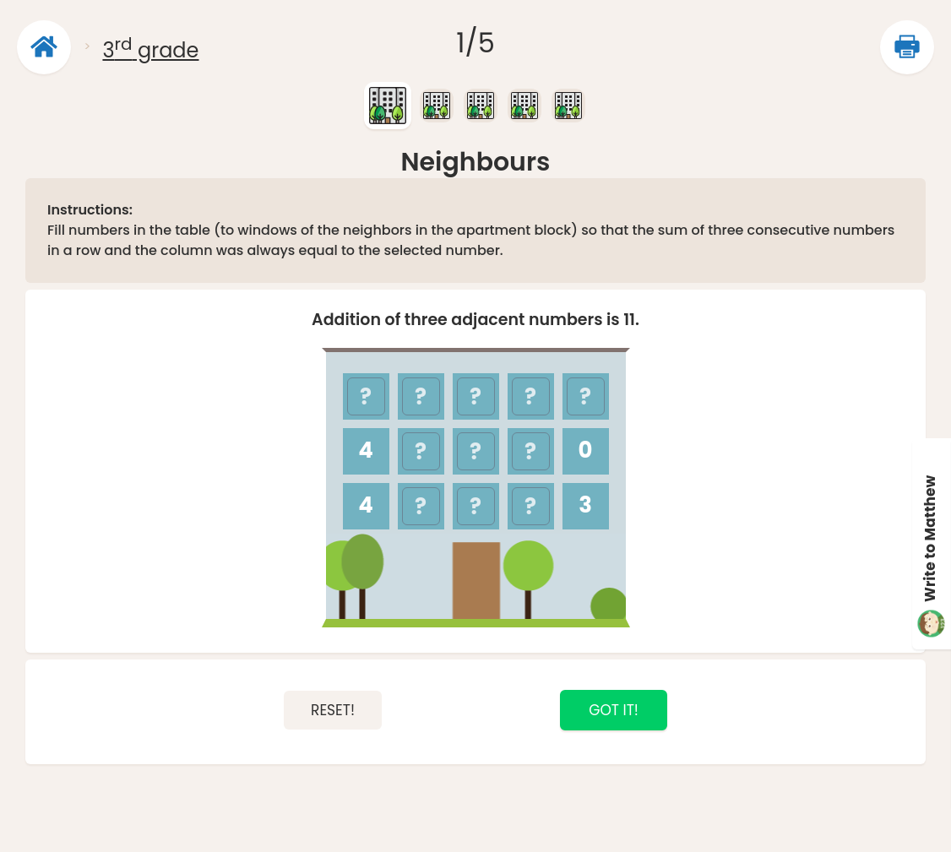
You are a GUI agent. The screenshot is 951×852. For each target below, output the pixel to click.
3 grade (150, 50)
